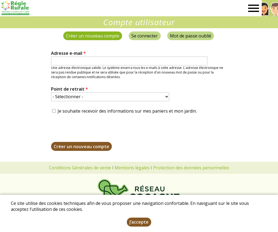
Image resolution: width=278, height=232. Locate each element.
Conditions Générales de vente (80, 168)
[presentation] (92, 131)
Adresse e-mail (68, 53)
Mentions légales (132, 168)
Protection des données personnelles (191, 168)
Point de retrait (69, 89)
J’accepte (139, 222)
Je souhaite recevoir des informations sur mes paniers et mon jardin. (127, 111)
